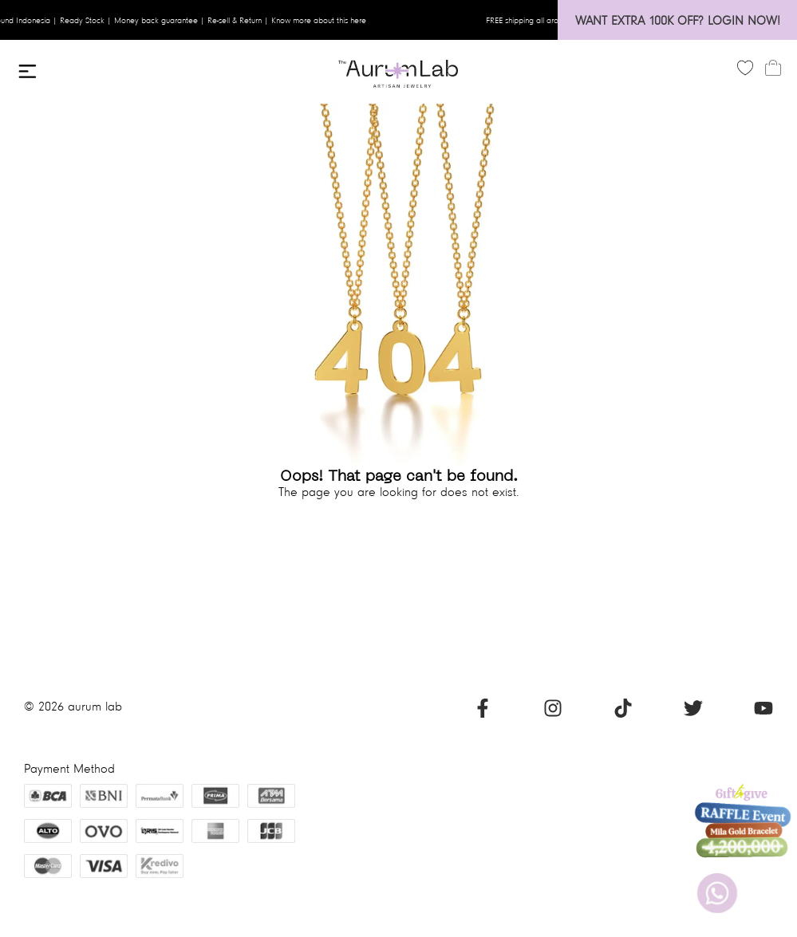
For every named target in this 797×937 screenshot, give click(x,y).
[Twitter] (693, 713)
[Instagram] (552, 713)
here (364, 20)
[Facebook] (482, 713)
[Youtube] (763, 713)
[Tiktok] (623, 713)
